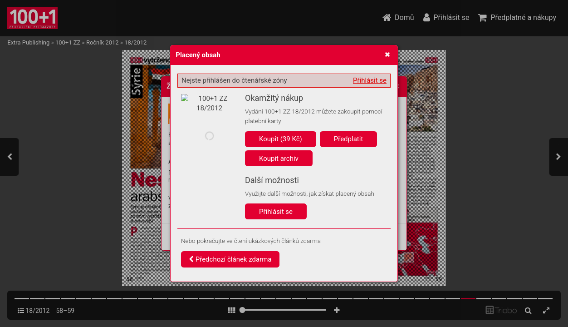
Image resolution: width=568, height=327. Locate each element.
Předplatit (348, 139)
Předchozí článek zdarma (230, 259)
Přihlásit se (370, 80)
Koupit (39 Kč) (280, 139)
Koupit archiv (279, 158)
